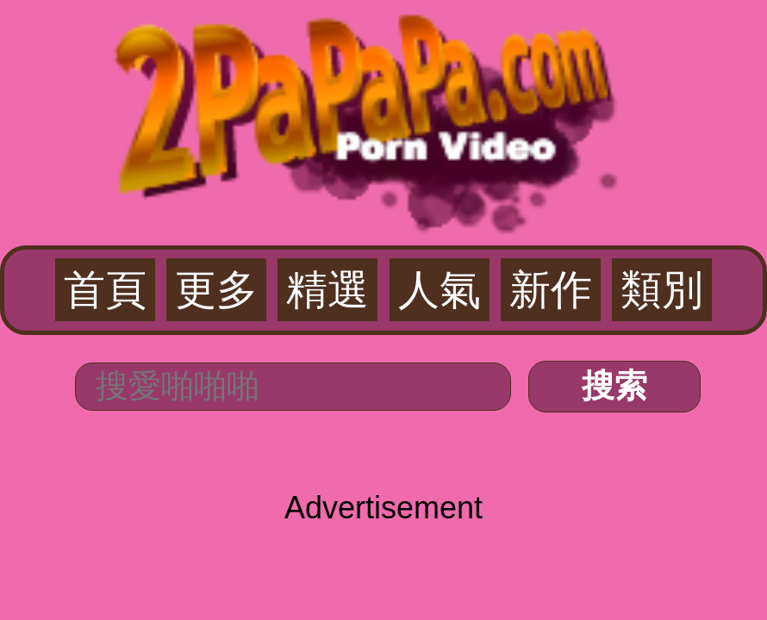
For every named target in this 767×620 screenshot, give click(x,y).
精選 (327, 290)
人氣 (439, 290)
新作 (550, 290)
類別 (661, 290)
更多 (216, 290)
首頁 (105, 290)
